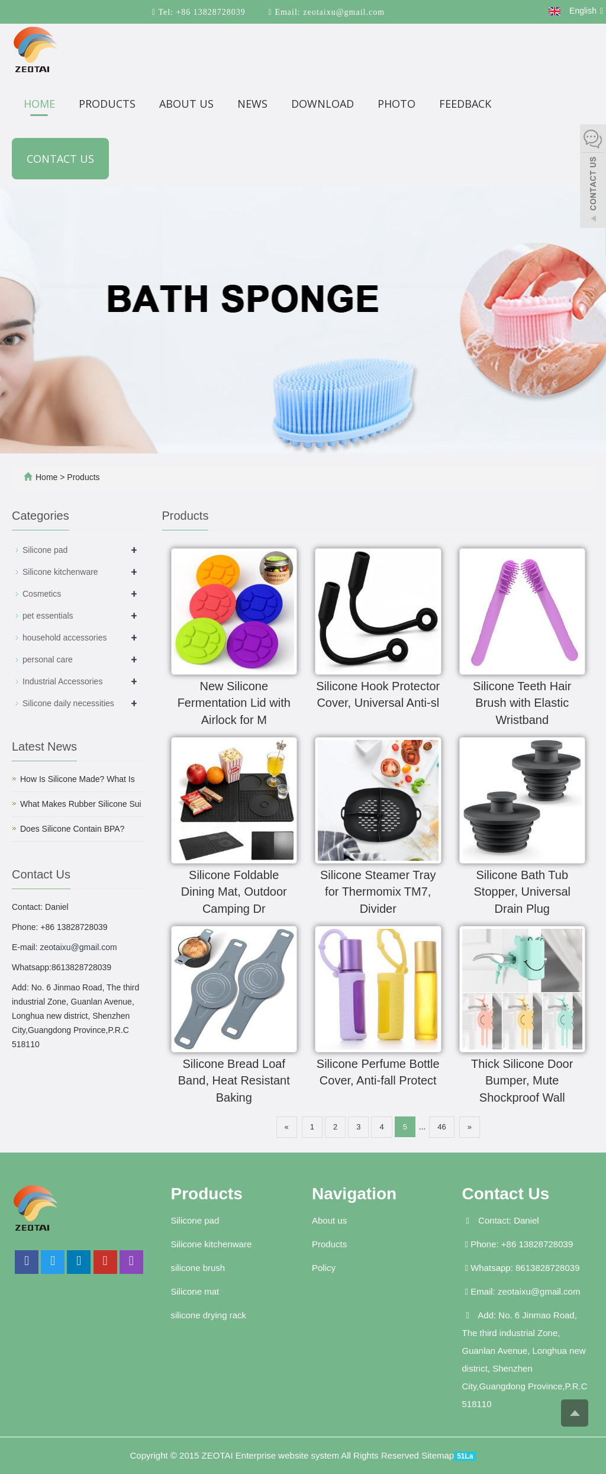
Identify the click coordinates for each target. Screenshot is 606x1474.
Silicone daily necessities (68, 703)
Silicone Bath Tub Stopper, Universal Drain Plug (522, 891)
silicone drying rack (209, 1315)
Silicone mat (195, 1291)
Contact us (60, 159)
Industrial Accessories (62, 681)
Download (322, 103)
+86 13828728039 (209, 12)
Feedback (465, 103)
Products (107, 103)
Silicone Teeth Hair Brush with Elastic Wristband (522, 703)
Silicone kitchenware (60, 572)
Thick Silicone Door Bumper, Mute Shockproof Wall (522, 1080)
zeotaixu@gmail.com (343, 12)
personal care (47, 659)
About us (186, 103)
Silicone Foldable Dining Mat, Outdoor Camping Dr (234, 891)
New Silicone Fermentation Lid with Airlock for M (234, 703)
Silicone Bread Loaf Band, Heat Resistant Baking (234, 1080)
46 (441, 1126)
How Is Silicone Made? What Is (77, 779)
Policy (324, 1268)
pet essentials (47, 615)
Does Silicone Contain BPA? (72, 828)
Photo (396, 103)
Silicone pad (44, 550)
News (252, 103)
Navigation (354, 1194)
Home (39, 103)
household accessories (64, 637)
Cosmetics (41, 593)
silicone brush (198, 1268)
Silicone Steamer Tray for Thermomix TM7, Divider (378, 891)
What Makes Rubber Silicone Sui (80, 804)
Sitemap (437, 1455)
